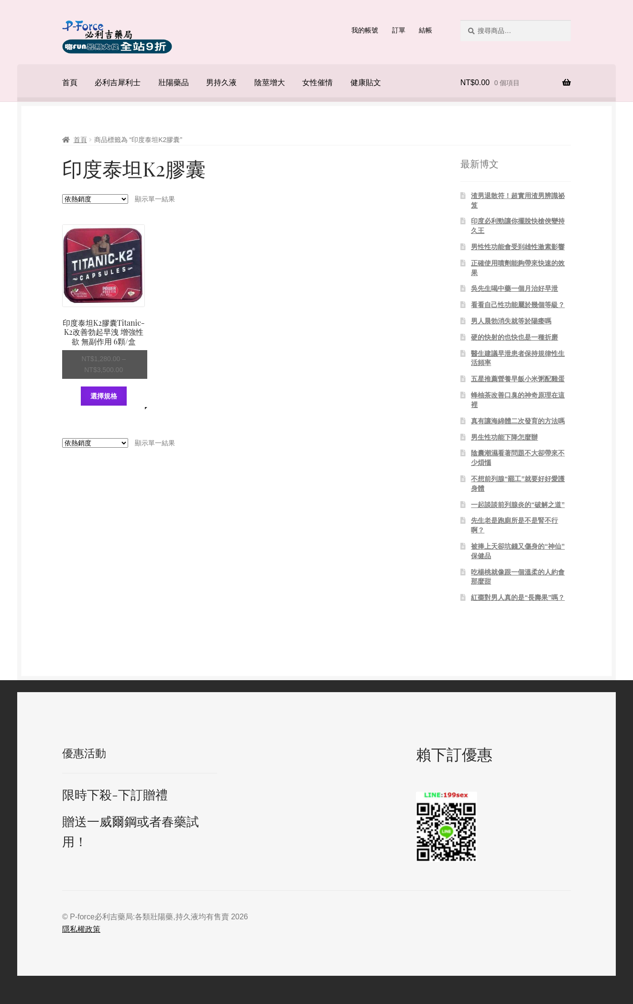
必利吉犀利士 (118, 82)
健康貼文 (365, 82)
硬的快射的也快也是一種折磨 (514, 337)
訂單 (398, 30)
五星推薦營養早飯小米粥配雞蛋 (518, 379)
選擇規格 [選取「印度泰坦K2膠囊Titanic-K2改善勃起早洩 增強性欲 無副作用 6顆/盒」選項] (103, 396)
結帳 (425, 30)
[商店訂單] (95, 199)
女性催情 (317, 82)
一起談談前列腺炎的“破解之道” (518, 504)
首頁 (69, 82)
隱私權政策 (81, 929)
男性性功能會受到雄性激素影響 (518, 247)
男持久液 (221, 82)
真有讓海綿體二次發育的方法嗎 (518, 421)
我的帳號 (364, 30)
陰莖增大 (269, 82)
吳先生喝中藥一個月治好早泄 (514, 288)
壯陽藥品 (173, 82)
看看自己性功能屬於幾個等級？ (518, 305)
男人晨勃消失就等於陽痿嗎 (511, 321)
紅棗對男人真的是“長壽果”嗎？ (518, 597)
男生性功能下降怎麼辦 (504, 437)
